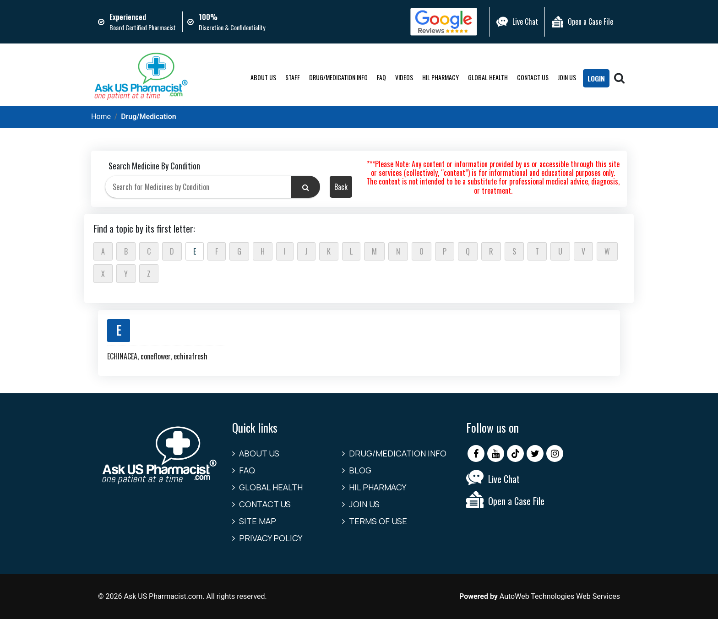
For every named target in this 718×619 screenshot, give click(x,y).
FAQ (381, 77)
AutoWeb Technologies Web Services (560, 596)
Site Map (257, 521)
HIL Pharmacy (440, 77)
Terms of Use (378, 521)
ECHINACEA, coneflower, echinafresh (157, 356)
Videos (404, 77)
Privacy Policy (270, 537)
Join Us (567, 77)
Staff (292, 77)
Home (101, 116)
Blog (360, 470)
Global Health (488, 77)
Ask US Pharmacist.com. (164, 596)
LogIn (596, 78)
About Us (263, 77)
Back (341, 186)
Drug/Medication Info (338, 77)
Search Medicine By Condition (154, 166)
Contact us (533, 77)
